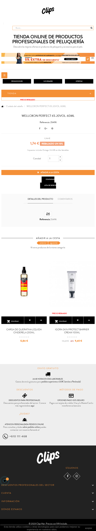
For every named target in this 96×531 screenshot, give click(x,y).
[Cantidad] (53, 158)
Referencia (45, 219)
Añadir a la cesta (48, 172)
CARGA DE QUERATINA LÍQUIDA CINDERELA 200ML (24, 331)
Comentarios (65, 199)
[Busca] (53, 28)
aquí (32, 405)
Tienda (12, 93)
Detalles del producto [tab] (40, 199)
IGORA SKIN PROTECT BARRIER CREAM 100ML (72, 331)
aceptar (88, 528)
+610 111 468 (18, 436)
